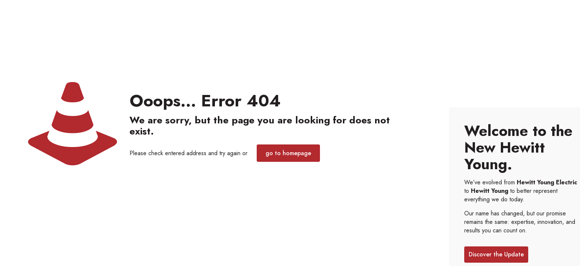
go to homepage (288, 153)
